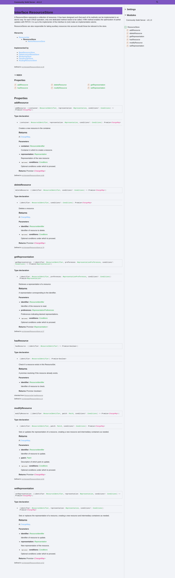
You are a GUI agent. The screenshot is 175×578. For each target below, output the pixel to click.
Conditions (105, 108)
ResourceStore (47, 8)
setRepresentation (138, 45)
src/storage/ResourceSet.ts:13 (32, 399)
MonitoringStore (25, 56)
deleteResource (137, 32)
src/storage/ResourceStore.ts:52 (33, 563)
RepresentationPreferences (89, 262)
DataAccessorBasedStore (29, 54)
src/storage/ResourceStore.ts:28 (33, 67)
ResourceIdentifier (48, 108)
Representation (80, 108)
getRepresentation (138, 36)
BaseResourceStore (27, 52)
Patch (71, 413)
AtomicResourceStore (36, 41)
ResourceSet (24, 37)
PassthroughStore (26, 58)
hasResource (38, 395)
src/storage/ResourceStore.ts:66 (33, 175)
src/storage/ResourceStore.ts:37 (33, 331)
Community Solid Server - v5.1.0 (28, 2)
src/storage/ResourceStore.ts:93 (33, 479)
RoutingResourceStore (28, 60)
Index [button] (18, 75)
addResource (136, 29)
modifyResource (137, 42)
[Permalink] (30, 103)
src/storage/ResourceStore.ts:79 (33, 247)
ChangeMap (27, 110)
